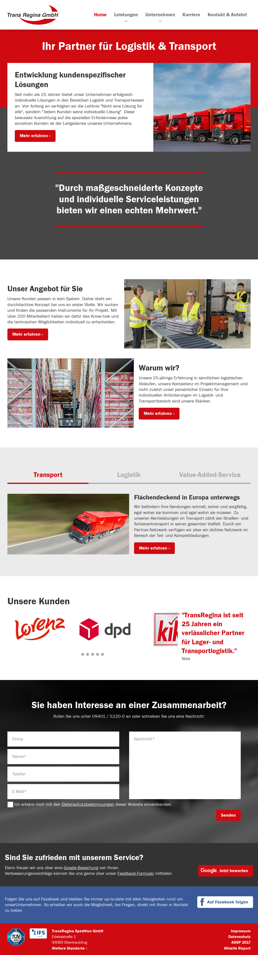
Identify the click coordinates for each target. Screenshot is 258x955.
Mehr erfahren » (35, 136)
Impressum (241, 931)
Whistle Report (237, 948)
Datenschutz (239, 937)
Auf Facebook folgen (227, 902)
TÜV (16, 937)
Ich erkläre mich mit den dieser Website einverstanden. (89, 804)
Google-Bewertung (81, 867)
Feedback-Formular (136, 873)
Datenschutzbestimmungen (88, 804)
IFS (38, 937)
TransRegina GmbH (32, 15)
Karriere (191, 15)
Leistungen (126, 15)
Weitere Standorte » (69, 948)
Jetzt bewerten (233, 870)
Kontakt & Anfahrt (227, 15)
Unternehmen (160, 15)
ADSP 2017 (241, 942)
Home (100, 15)
